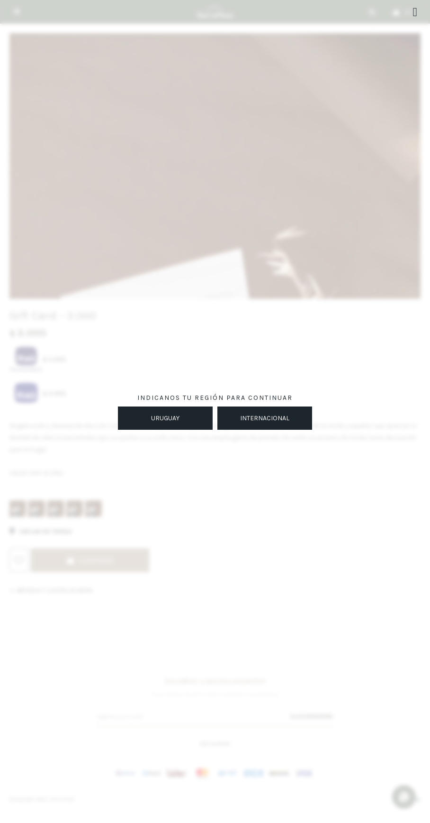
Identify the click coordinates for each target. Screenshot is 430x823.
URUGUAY (165, 418)
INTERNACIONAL (264, 418)
